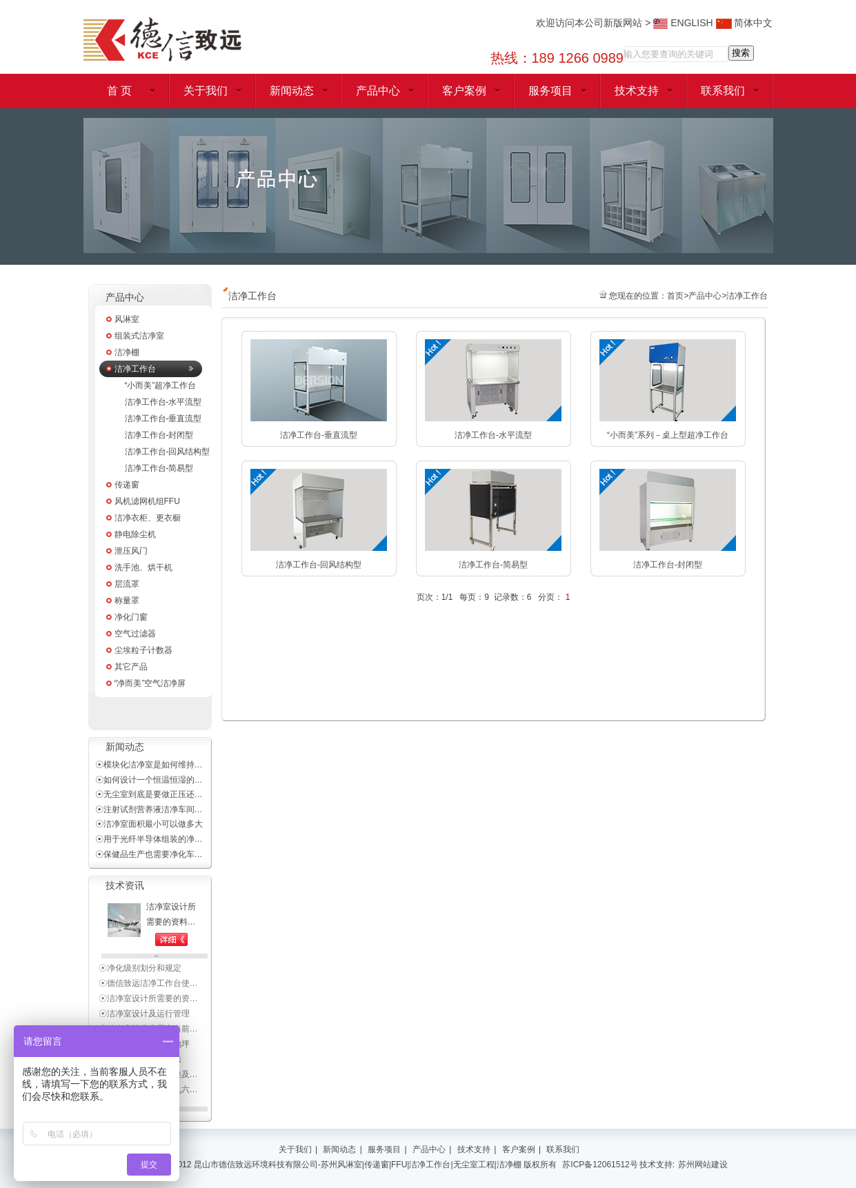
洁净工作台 (135, 369)
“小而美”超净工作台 (161, 385)
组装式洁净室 (139, 336)
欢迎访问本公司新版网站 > (594, 22)
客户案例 (464, 91)
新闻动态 (292, 91)
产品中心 (378, 91)
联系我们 (723, 91)
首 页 (119, 91)
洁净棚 (127, 352)
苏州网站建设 (703, 1164)
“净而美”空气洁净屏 (150, 683)
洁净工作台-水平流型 (163, 402)
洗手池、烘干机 (143, 567)
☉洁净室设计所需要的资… (148, 1010)
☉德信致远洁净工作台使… (148, 995)
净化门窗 (131, 617)
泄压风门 (131, 551)
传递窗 (127, 485)
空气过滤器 (135, 633)
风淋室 (127, 319)
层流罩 (127, 584)
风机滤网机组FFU (147, 501)
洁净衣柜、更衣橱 (148, 518)
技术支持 (637, 91)
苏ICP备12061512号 (599, 1164)
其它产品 (131, 667)
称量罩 (127, 600)
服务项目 (550, 91)
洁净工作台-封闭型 (159, 435)
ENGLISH (683, 22)
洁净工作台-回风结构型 (167, 451)
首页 (675, 296)
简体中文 (744, 22)
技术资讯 (125, 885)
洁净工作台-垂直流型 (163, 418)
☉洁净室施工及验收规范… (148, 964)
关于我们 (205, 91)
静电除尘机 (135, 534)
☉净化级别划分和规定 (140, 980)
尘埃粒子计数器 (143, 650)
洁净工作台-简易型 (159, 468)
